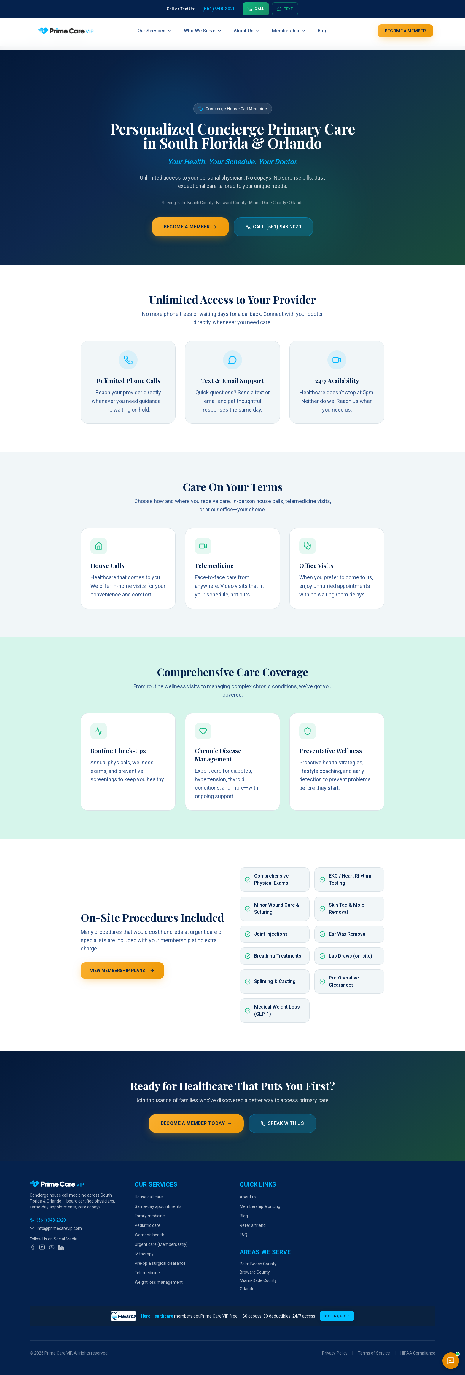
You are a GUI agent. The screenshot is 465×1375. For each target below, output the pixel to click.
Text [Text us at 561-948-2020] (285, 9)
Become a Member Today (196, 1123)
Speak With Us (282, 1123)
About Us (247, 30)
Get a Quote (337, 1316)
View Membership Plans (122, 970)
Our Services (155, 30)
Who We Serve (203, 30)
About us (248, 1197)
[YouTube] (52, 1247)
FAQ (243, 1234)
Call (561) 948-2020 (273, 227)
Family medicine (150, 1216)
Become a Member (405, 30)
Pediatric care (147, 1225)
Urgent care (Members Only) (161, 1244)
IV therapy (144, 1253)
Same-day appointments (158, 1206)
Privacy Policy (335, 1353)
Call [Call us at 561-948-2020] (255, 9)
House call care (149, 1197)
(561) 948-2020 (48, 1220)
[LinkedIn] (61, 1247)
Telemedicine (147, 1272)
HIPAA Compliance (417, 1353)
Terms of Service (374, 1353)
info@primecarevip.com (56, 1228)
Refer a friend (253, 1225)
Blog (323, 30)
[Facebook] (33, 1247)
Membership (289, 30)
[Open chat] (450, 1360)
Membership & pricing (260, 1206)
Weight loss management (159, 1282)
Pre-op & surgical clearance (160, 1263)
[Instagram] (42, 1247)
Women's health (149, 1234)
